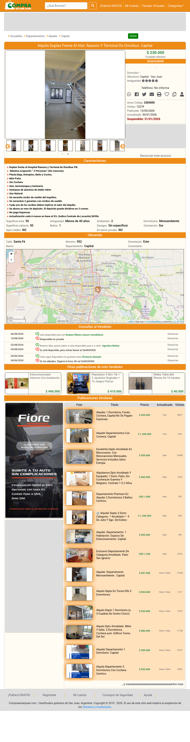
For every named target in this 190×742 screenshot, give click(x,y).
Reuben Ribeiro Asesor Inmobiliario (84, 334)
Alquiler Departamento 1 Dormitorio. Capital (110, 651)
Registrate (49, 695)
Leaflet (130, 321)
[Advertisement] (94, 21)
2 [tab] (68, 154)
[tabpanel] (13, 145)
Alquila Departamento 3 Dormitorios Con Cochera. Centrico (111, 670)
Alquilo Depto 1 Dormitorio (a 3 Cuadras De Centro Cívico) (113, 612)
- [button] (11, 260)
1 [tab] (62, 154)
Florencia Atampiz (91, 356)
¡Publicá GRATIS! (111, 6)
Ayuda (148, 695)
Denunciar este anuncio (155, 155)
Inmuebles (16, 36)
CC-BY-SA (178, 321)
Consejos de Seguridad (117, 695)
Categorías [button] (175, 6)
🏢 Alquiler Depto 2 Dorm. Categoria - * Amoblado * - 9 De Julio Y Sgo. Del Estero (112, 517)
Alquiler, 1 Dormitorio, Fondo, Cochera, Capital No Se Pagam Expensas (114, 416)
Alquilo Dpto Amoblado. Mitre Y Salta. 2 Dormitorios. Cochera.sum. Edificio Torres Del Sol (113, 631)
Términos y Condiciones (97, 707)
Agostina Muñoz (110, 345)
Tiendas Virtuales (153, 6)
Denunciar (173, 333)
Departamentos (35, 36)
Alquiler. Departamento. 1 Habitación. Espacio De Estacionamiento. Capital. (111, 536)
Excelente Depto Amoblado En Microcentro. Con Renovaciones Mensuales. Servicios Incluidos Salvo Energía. (114, 456)
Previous (7, 145)
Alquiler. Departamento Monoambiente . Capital (110, 573)
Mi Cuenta (131, 6)
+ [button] (11, 254)
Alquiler (53, 36)
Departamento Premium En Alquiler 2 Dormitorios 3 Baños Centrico (114, 498)
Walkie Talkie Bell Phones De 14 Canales (166, 376)
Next (122, 145)
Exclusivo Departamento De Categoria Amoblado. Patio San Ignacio (112, 555)
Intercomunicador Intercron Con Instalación (45, 376)
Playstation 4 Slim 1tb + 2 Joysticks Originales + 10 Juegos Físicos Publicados (106, 380)
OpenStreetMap (153, 321)
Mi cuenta (79, 695)
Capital (65, 36)
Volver (133, 35)
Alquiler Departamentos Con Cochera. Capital (113, 435)
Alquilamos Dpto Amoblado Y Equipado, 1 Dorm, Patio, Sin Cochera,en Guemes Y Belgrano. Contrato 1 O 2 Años (114, 478)
